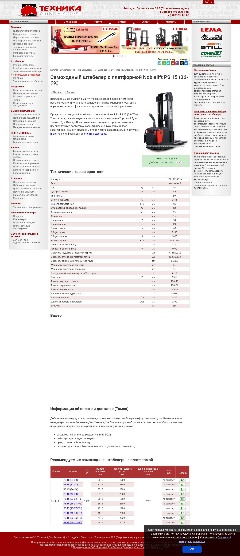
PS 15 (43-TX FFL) (72, 508)
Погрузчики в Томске (205, 70)
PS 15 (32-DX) (70, 484)
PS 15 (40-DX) (70, 494)
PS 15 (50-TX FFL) (72, 518)
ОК (192, 549)
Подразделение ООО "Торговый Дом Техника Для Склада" (110, 547)
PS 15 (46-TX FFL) (72, 513)
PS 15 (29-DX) (70, 480)
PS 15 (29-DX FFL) (72, 499)
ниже (53, 133)
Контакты (171, 21)
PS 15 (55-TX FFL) (72, 522)
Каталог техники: (20, 21)
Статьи (122, 21)
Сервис (146, 21)
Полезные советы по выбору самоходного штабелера (210, 113)
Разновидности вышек (206, 153)
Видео (70, 92)
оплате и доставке (95, 133)
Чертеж (57, 92)
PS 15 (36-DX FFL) (72, 503)
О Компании (70, 21)
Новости (97, 21)
